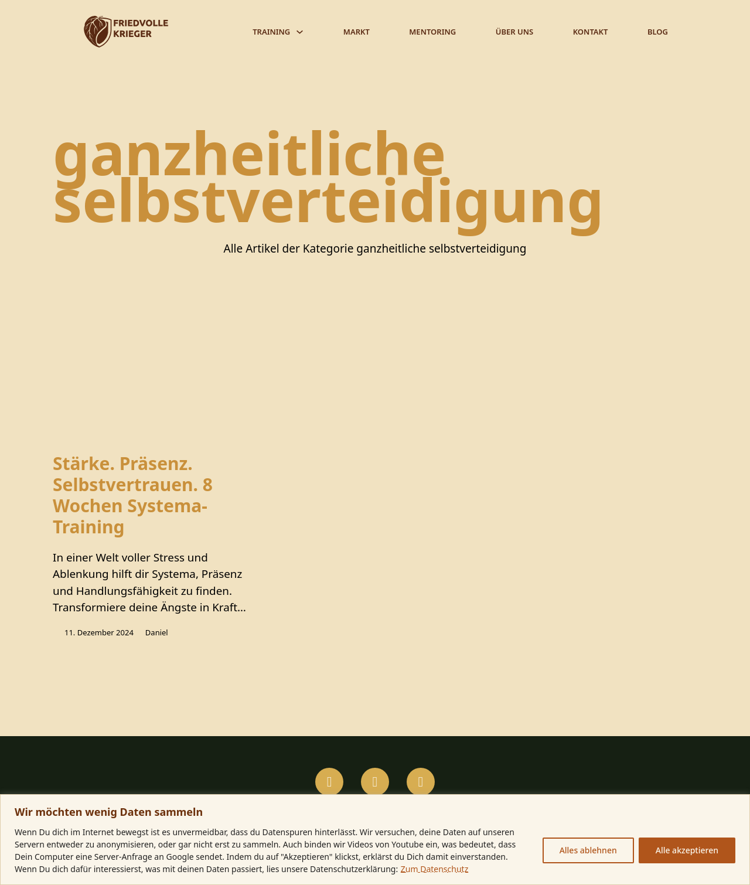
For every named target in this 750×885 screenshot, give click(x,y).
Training (271, 31)
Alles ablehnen (588, 850)
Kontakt (590, 31)
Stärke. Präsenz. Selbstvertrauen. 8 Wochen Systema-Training (133, 495)
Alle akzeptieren (687, 850)
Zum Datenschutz (434, 868)
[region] (375, 839)
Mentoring (432, 31)
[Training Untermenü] (300, 32)
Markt (356, 31)
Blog (657, 31)
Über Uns (514, 31)
